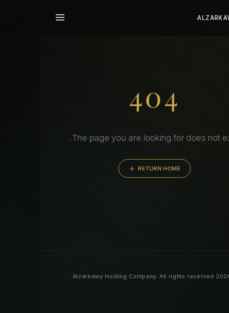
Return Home (114, 168)
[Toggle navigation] (20, 18)
